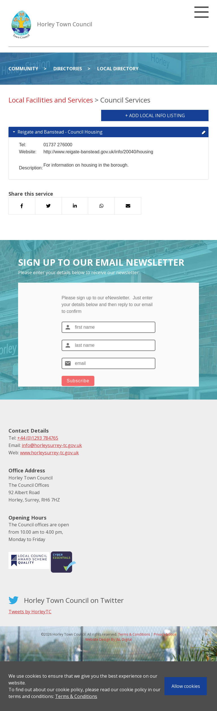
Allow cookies (186, 686)
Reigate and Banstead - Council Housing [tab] (109, 132)
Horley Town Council (64, 24)
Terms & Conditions (76, 696)
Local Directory (117, 69)
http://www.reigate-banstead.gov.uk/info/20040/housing (98, 151)
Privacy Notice (165, 634)
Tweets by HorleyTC (29, 612)
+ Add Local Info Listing (155, 115)
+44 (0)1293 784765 (37, 438)
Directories (67, 69)
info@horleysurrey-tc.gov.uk (52, 445)
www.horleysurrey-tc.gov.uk (49, 453)
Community (23, 69)
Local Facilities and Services (50, 99)
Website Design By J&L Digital (108, 639)
